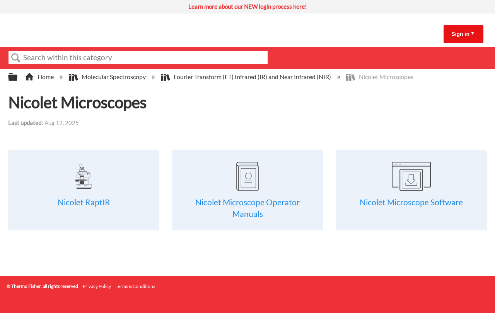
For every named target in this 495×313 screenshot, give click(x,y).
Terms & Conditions (135, 286)
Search (16, 57)
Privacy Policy (97, 286)
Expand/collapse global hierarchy (17, 77)
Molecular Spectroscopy (108, 76)
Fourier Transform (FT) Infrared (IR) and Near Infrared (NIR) (246, 76)
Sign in (460, 34)
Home (40, 76)
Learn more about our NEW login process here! (247, 6)
